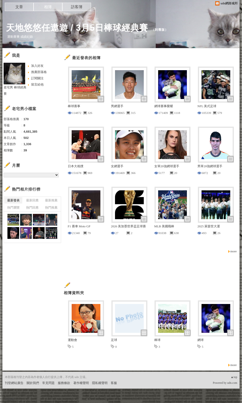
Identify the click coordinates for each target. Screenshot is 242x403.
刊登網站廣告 (14, 383)
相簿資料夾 (74, 293)
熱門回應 (32, 207)
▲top (234, 377)
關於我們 (33, 383)
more (233, 251)
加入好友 (37, 66)
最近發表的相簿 (86, 58)
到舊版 (160, 29)
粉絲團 (9, 399)
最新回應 (32, 200)
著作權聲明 (81, 383)
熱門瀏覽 (13, 207)
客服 (114, 383)
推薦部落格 (39, 72)
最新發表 (13, 200)
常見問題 (48, 383)
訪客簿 (76, 7)
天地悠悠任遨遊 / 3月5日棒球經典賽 (77, 28)
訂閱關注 (37, 78)
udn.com (232, 382)
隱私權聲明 (100, 383)
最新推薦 (51, 200)
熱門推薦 (51, 207)
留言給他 (37, 84)
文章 (19, 7)
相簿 (48, 7)
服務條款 (64, 383)
